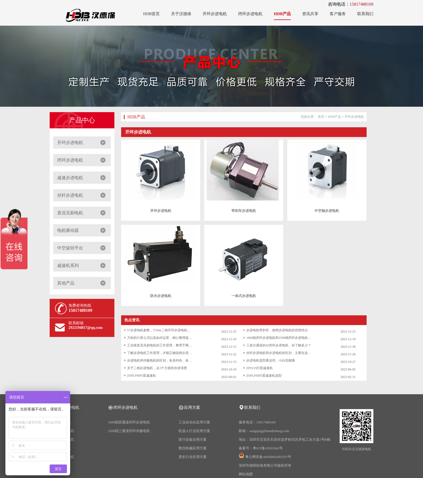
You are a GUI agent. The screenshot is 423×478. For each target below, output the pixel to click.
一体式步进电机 (243, 296)
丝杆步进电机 (70, 195)
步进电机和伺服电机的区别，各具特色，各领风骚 (159, 360)
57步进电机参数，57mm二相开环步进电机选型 (159, 330)
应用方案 (192, 407)
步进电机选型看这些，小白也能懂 (270, 360)
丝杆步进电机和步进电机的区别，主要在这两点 (278, 353)
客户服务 (338, 14)
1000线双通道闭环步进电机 (129, 422)
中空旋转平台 (70, 248)
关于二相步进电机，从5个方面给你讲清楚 (157, 368)
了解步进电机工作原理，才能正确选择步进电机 (159, 353)
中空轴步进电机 (327, 211)
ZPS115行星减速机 (259, 368)
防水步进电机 (160, 296)
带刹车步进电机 (243, 211)
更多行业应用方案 (193, 457)
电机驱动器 (68, 230)
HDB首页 (151, 14)
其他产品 (65, 283)
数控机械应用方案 (193, 448)
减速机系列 (68, 265)
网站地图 (246, 474)
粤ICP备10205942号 (268, 448)
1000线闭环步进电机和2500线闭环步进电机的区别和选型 (278, 338)
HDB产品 (282, 14)
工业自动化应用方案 (194, 422)
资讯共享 (310, 14)
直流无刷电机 (70, 212)
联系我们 (365, 14)
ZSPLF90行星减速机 (141, 375)
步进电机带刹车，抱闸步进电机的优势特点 (277, 330)
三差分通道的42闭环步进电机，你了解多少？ (278, 345)
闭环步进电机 (250, 14)
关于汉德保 (181, 14)
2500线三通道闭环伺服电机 (129, 431)
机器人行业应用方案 (194, 431)
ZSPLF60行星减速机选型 (264, 375)
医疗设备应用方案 (193, 439)
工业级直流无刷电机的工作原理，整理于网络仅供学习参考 (159, 345)
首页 (321, 117)
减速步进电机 (70, 177)
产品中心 (82, 120)
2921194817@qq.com (86, 328)
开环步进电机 (215, 14)
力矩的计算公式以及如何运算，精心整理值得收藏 (159, 338)
